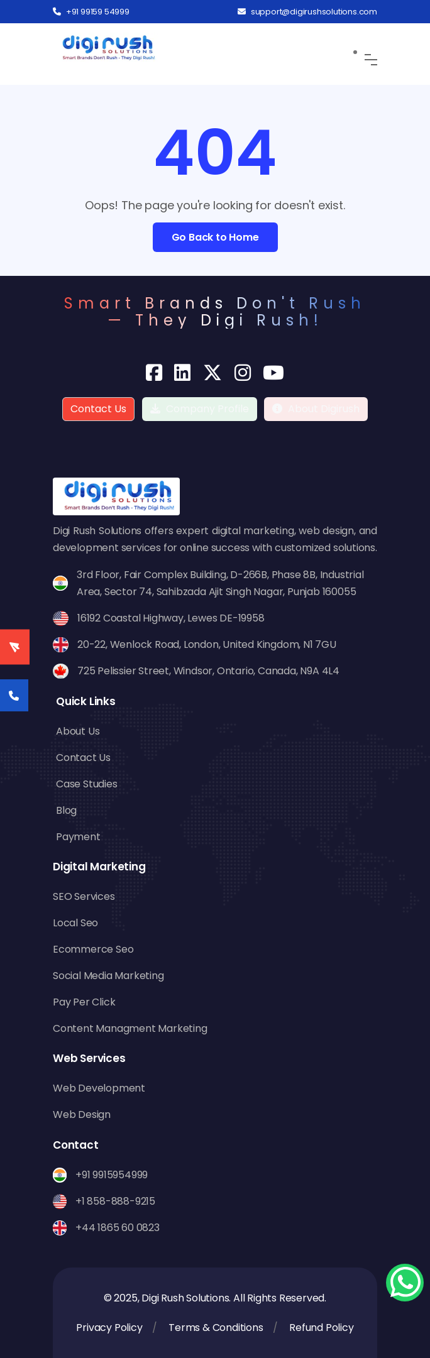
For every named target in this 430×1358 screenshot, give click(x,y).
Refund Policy (321, 1327)
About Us (77, 731)
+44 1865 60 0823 (117, 1227)
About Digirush (324, 409)
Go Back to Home (215, 237)
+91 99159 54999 (91, 12)
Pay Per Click (84, 1002)
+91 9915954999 (111, 1175)
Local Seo (75, 923)
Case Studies (87, 784)
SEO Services (84, 896)
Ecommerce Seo (93, 949)
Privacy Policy (109, 1327)
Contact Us (98, 409)
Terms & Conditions (215, 1327)
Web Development (99, 1088)
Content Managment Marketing (130, 1028)
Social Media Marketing (108, 975)
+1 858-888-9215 (115, 1201)
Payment (78, 837)
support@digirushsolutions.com (307, 12)
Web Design (82, 1114)
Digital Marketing (99, 866)
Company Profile (199, 409)
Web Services (89, 1058)
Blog (66, 810)
